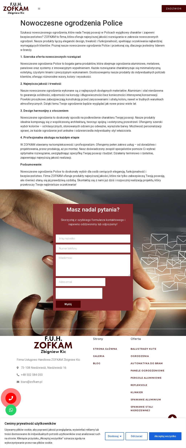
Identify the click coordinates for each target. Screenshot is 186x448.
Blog (96, 363)
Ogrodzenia (140, 356)
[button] (39, 9)
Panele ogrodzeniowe (148, 370)
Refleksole (139, 385)
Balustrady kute (143, 348)
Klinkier (137, 392)
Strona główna (105, 348)
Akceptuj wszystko (165, 436)
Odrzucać (136, 436)
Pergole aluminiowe (146, 377)
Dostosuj (113, 436)
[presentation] (79, 293)
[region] (93, 433)
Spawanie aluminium (146, 399)
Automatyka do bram (147, 363)
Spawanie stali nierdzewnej (142, 408)
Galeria (98, 356)
